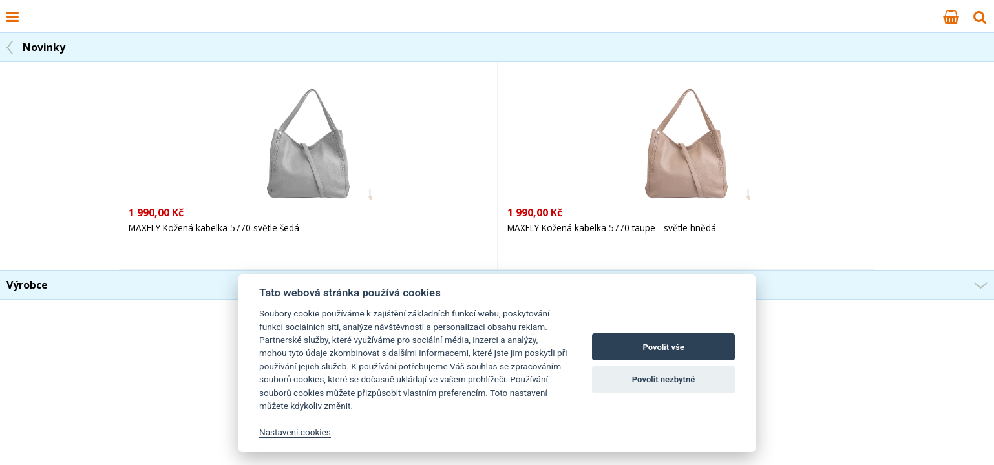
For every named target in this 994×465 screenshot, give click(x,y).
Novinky (44, 47)
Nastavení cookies (295, 432)
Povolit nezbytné (663, 379)
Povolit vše (663, 347)
